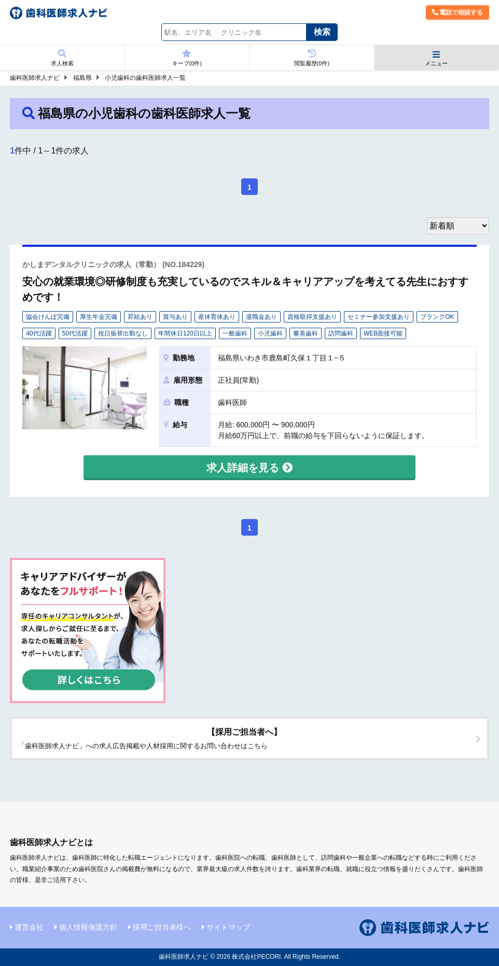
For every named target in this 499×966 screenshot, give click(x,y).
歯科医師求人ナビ (35, 77)
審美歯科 (305, 333)
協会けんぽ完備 (48, 316)
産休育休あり (216, 316)
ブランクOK (437, 316)
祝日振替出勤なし (123, 333)
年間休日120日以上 (185, 333)
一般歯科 (235, 333)
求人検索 (62, 57)
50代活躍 (75, 333)
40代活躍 (38, 333)
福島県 (82, 77)
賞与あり (175, 316)
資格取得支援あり (312, 316)
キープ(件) (187, 57)
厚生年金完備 (98, 316)
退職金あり (261, 316)
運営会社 (29, 927)
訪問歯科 (340, 333)
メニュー (437, 58)
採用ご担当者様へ (162, 927)
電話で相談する (457, 12)
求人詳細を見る (249, 467)
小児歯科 (270, 333)
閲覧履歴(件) (311, 57)
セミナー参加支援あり (379, 316)
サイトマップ (228, 927)
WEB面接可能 (383, 333)
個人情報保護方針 (88, 927)
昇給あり (140, 316)
